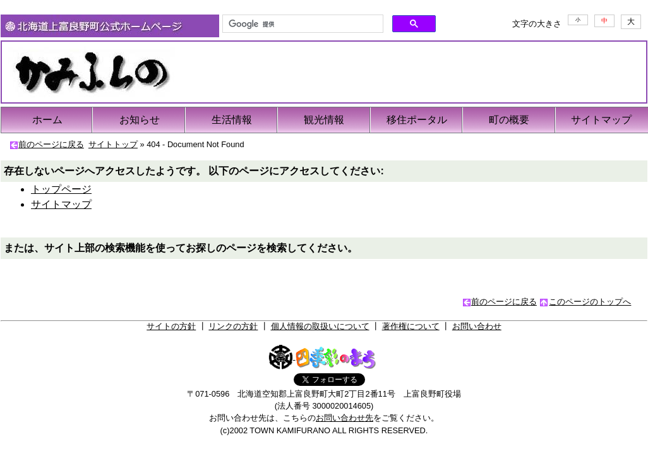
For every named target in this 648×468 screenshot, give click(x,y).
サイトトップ (113, 144)
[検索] (302, 24)
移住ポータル (417, 119)
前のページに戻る (51, 144)
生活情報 (232, 119)
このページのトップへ (590, 301)
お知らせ (139, 119)
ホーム (47, 119)
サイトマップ (601, 119)
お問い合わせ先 (344, 418)
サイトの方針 (171, 326)
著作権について (411, 326)
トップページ (61, 189)
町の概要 (509, 119)
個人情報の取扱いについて (320, 326)
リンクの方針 (233, 326)
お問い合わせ (476, 326)
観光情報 (324, 119)
